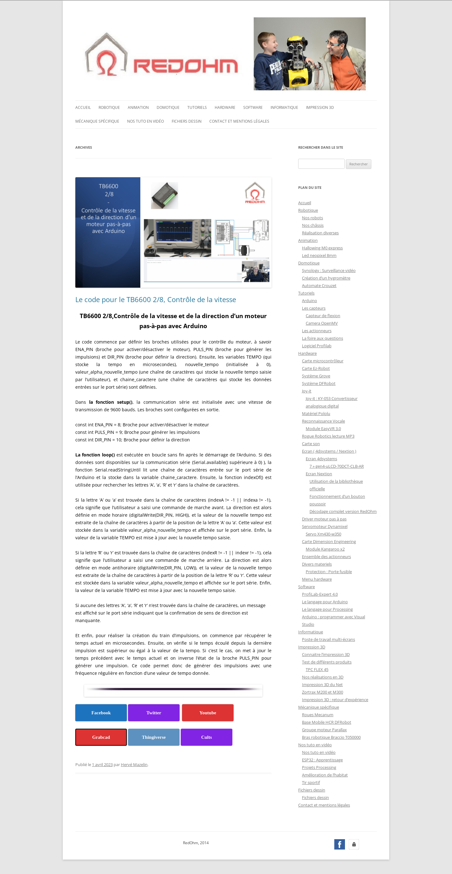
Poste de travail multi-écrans (328, 639)
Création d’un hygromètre (326, 277)
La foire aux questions (322, 337)
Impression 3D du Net (322, 684)
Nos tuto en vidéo (145, 120)
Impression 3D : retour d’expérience (335, 699)
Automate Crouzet (319, 285)
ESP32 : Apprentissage (322, 759)
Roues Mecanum (317, 714)
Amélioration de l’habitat (325, 774)
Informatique (284, 106)
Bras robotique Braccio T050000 (331, 736)
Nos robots (312, 217)
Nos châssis (313, 224)
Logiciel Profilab (316, 345)
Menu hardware (317, 578)
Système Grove (316, 375)
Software (253, 106)
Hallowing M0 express (322, 247)
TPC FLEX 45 (317, 669)
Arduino (309, 300)
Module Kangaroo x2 (325, 548)
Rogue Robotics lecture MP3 (328, 435)
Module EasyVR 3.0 (323, 428)
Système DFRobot (319, 383)
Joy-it (306, 390)
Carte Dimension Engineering (329, 541)
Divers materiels (317, 563)
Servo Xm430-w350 (323, 533)
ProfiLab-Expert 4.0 (320, 593)
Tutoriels (197, 106)
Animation (138, 106)
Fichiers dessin (187, 120)
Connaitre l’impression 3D (326, 654)
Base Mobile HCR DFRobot (326, 721)
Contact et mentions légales (239, 120)
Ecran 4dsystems (321, 458)
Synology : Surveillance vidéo (329, 270)
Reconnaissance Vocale (323, 420)
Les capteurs (314, 307)
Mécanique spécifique (97, 120)
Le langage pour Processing (327, 608)
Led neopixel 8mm (319, 255)
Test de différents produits (327, 661)
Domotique (168, 106)
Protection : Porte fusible (329, 571)
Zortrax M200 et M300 (322, 691)
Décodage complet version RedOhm (343, 511)
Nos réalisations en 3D (322, 676)
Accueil (83, 106)
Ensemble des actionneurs (326, 556)
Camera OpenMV (322, 322)
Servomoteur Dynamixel (324, 526)
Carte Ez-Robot (316, 367)
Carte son (311, 443)
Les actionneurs (316, 330)
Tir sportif (311, 782)
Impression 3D (320, 106)
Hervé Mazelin (134, 764)
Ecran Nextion (319, 473)
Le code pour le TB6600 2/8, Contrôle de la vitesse (155, 298)
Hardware (225, 106)
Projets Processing (319, 767)
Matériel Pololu (316, 413)
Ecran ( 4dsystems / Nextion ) (329, 450)
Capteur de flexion (323, 315)
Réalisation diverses (320, 232)
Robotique (109, 106)
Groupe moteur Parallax (324, 729)
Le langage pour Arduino (325, 601)
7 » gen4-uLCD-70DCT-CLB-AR (336, 465)
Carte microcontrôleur (322, 360)
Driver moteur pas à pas (324, 518)
